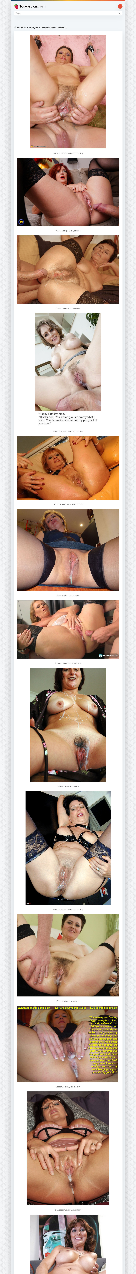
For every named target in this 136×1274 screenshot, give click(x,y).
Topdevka (32, 6)
